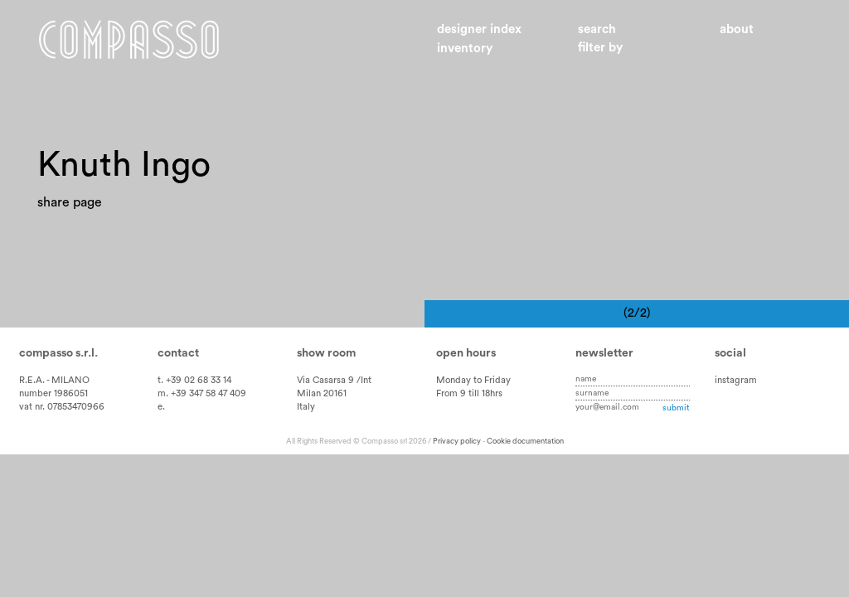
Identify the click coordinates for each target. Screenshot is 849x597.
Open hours (466, 353)
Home (129, 40)
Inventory (464, 48)
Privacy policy (457, 441)
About (737, 29)
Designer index (479, 29)
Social (730, 353)
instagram (736, 380)
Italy (306, 406)
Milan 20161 (322, 393)
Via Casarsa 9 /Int (334, 380)
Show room (326, 353)
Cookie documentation (525, 441)
